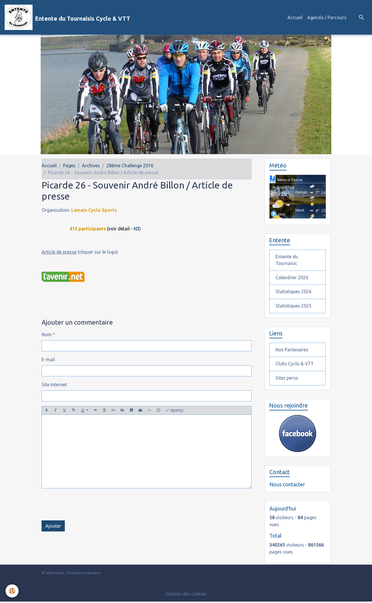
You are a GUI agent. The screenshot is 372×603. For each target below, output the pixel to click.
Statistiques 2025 (294, 306)
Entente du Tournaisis (287, 260)
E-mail (48, 359)
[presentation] (86, 504)
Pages (69, 165)
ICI (137, 228)
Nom (47, 334)
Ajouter (53, 525)
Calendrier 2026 (292, 278)
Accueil (295, 17)
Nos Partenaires (292, 350)
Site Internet (54, 384)
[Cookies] (12, 590)
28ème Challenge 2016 (129, 165)
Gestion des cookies (186, 594)
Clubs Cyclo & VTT (295, 365)
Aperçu (174, 410)
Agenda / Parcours (326, 17)
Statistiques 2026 (294, 292)
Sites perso (287, 379)
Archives (91, 165)
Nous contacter (287, 486)
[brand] (67, 17)
